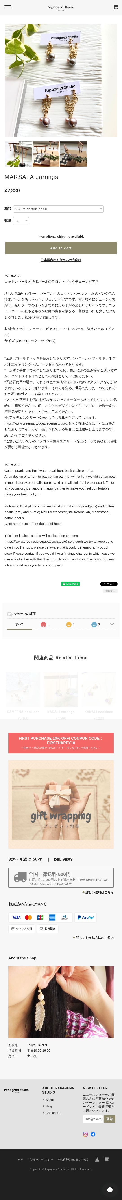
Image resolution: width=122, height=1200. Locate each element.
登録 (109, 1119)
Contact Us (53, 1113)
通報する (110, 591)
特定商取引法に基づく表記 (73, 1159)
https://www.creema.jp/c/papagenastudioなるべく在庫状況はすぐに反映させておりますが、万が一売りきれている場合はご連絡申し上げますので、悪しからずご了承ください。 (59, 429)
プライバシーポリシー (40, 1159)
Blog (49, 1106)
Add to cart (61, 248)
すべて (19, 624)
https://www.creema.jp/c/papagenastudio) (36, 541)
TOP (20, 1159)
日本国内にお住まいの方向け (61, 260)
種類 (7, 208)
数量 (7, 220)
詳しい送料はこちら (99, 892)
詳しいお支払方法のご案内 (95, 938)
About (50, 1100)
